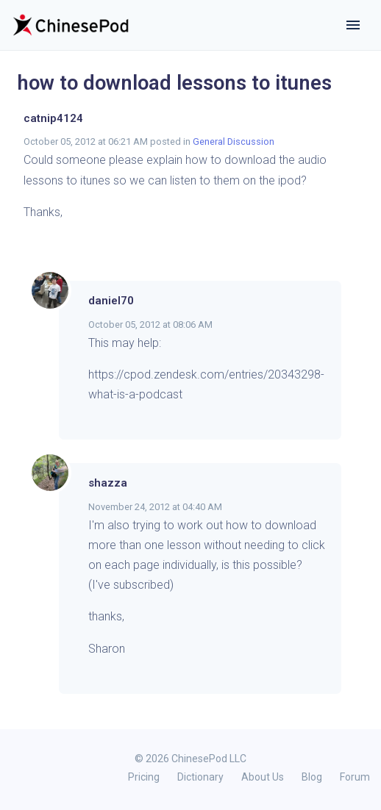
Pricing (144, 777)
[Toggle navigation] (353, 25)
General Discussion (233, 141)
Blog (312, 777)
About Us (262, 777)
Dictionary (200, 777)
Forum (355, 777)
